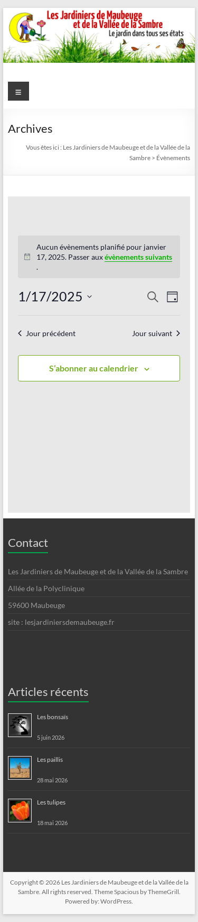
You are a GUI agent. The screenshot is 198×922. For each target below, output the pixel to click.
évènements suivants (138, 256)
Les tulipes (51, 802)
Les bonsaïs (52, 717)
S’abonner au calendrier (93, 368)
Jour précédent (47, 333)
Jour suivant (156, 333)
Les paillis (50, 759)
